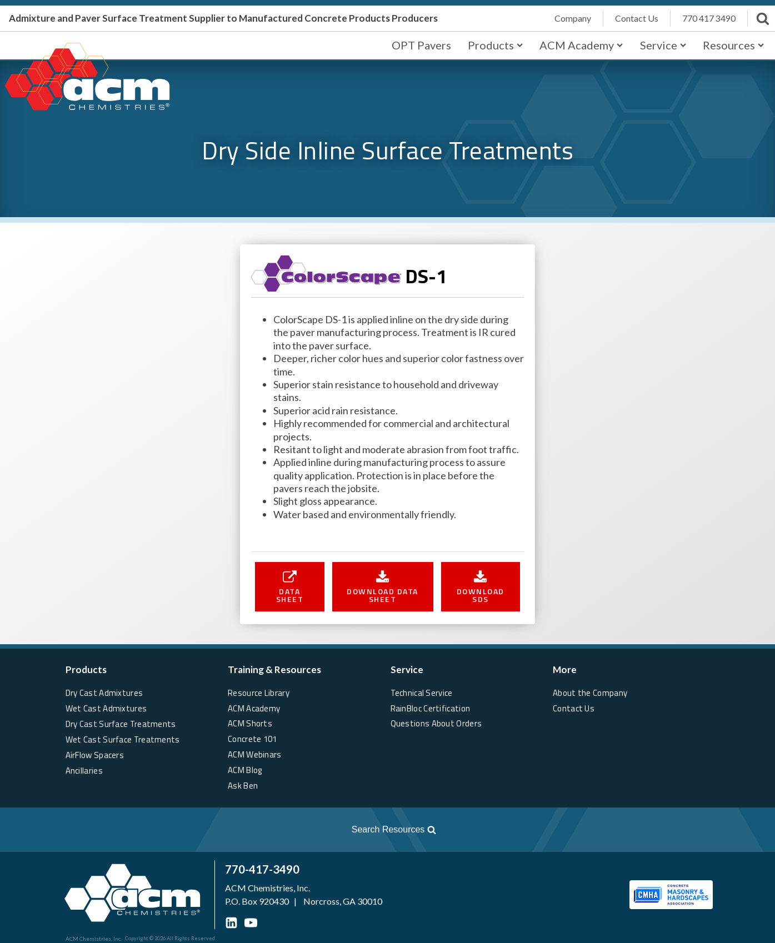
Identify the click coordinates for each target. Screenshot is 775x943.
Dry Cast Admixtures (104, 692)
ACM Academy (581, 45)
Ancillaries (84, 770)
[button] (289, 586)
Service (663, 45)
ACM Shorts (250, 723)
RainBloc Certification (431, 707)
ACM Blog (245, 770)
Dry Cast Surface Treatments (121, 723)
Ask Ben (243, 785)
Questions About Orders (436, 723)
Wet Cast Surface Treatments (123, 739)
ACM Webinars (255, 754)
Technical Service (422, 692)
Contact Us (573, 707)
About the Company (590, 692)
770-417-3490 (262, 869)
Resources (733, 45)
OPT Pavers (421, 45)
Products (495, 45)
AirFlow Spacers (95, 754)
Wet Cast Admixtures (106, 707)
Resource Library (258, 692)
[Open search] (225, 829)
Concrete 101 (252, 739)
